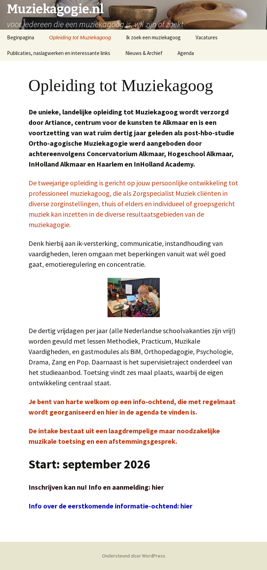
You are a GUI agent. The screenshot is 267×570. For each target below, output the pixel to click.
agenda (147, 412)
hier (112, 412)
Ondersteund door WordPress (133, 556)
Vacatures (207, 37)
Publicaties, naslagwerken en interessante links (58, 53)
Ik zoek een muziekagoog (153, 37)
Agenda (186, 53)
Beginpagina (20, 37)
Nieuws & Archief (144, 53)
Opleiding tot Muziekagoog (80, 37)
